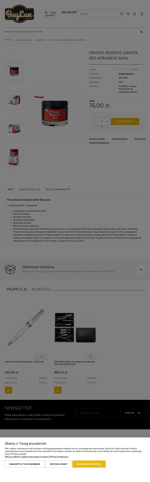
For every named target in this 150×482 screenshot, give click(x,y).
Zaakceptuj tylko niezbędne (24, 464)
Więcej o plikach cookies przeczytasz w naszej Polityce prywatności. (37, 456)
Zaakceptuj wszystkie (89, 464)
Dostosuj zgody (58, 464)
